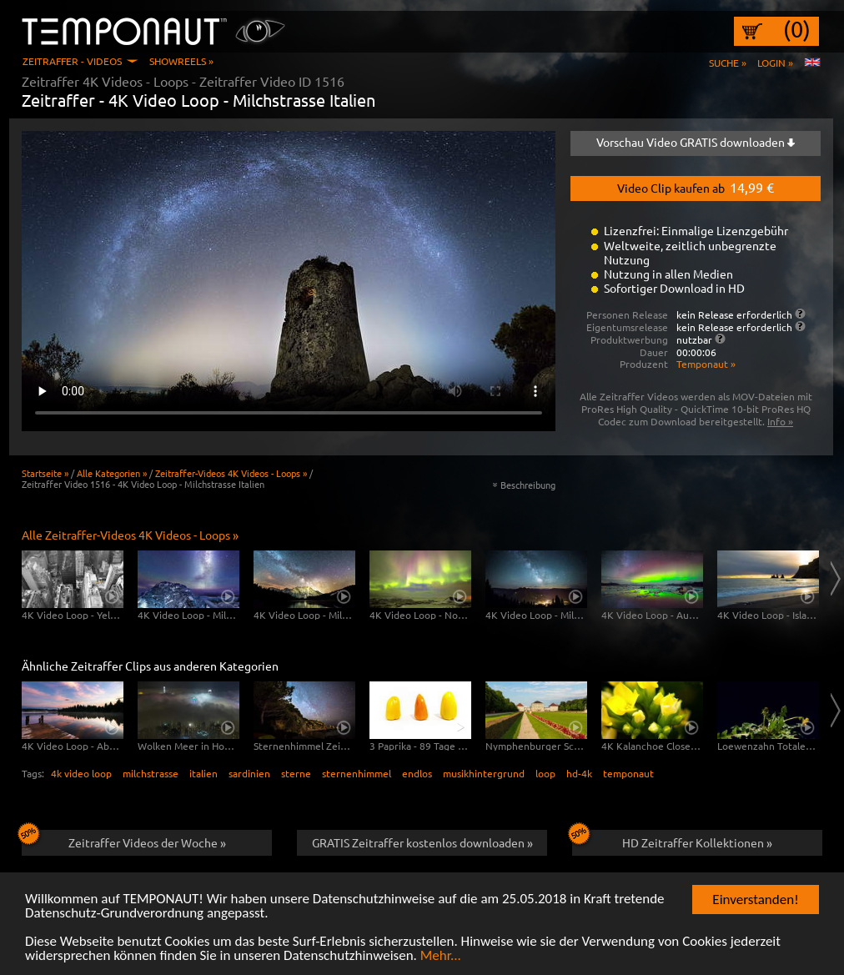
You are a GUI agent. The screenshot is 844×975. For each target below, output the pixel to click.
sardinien (249, 773)
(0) (797, 29)
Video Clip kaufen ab (695, 186)
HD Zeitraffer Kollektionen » (672, 840)
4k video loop (81, 773)
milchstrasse (150, 773)
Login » (775, 62)
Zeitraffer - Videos (72, 61)
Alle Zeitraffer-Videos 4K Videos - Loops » (130, 534)
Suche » (727, 62)
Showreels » (181, 61)
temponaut (628, 773)
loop (545, 773)
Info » (780, 421)
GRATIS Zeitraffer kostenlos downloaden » (422, 842)
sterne (296, 773)
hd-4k (579, 773)
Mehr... (440, 956)
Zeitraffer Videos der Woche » (124, 840)
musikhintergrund (484, 773)
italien (203, 773)
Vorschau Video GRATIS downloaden (695, 141)
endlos (417, 773)
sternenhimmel (356, 773)
